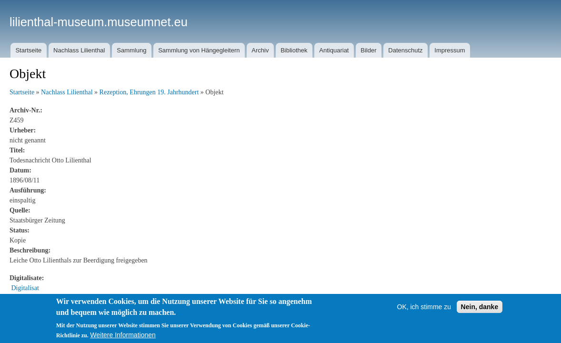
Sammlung (131, 50)
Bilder (368, 50)
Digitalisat (25, 288)
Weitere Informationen (122, 335)
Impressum (449, 50)
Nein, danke (480, 307)
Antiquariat (334, 50)
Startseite (28, 50)
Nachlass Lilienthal (79, 50)
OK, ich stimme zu (424, 307)
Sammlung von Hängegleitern (199, 50)
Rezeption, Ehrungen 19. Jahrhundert (149, 92)
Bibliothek (293, 50)
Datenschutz (405, 50)
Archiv (260, 50)
